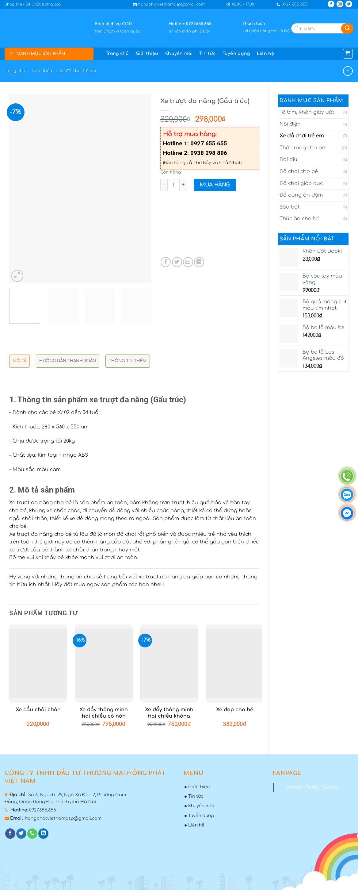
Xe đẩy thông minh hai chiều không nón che (169, 716)
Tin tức (207, 53)
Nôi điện (290, 124)
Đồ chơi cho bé (299, 171)
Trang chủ (117, 53)
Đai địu (288, 159)
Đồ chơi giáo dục (301, 183)
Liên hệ (265, 53)
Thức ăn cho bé (299, 218)
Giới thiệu (147, 53)
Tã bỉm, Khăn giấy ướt (307, 112)
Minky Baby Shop (311, 787)
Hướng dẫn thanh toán (67, 361)
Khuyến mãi (178, 53)
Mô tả (19, 361)
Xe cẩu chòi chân (38, 709)
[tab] (19, 363)
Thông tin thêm (128, 361)
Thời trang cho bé (302, 148)
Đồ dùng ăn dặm (301, 195)
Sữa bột (289, 207)
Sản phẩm (42, 71)
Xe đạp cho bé (234, 709)
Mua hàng (215, 185)
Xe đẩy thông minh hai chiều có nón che (103, 716)
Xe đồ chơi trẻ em (78, 71)
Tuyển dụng (236, 53)
